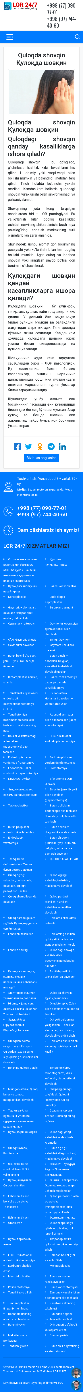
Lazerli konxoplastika (63, 586)
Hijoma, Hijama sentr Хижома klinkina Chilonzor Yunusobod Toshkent (20, 1009)
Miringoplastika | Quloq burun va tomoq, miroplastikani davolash (20, 1094)
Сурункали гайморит (22, 623)
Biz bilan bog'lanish (41, 458)
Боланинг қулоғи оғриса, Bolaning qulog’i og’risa (60, 1116)
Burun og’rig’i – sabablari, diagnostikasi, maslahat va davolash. (60, 1153)
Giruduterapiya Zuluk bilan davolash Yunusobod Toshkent (62, 1009)
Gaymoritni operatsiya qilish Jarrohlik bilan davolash (61, 629)
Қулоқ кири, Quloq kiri (22, 1132)
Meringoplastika (60, 1265)
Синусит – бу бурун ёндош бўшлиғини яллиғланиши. (60, 1169)
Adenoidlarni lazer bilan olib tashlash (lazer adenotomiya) (60, 720)
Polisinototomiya (19, 1287)
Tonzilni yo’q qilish (20, 1292)
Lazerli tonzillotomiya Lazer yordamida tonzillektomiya (61, 682)
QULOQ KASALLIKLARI (64, 859)
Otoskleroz (15, 1223)
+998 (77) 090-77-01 (62, 8)
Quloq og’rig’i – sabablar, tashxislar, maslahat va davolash (59, 880)
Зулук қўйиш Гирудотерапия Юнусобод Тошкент (16, 1025)
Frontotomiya (58, 768)
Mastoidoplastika (19, 1276)
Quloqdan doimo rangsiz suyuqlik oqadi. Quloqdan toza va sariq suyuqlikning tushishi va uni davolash (20, 1051)
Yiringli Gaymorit (60, 639)
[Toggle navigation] (10, 37)
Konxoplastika (17, 596)
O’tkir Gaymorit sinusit (22, 639)
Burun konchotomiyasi (64, 1287)
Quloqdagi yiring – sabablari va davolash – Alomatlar (60, 1137)
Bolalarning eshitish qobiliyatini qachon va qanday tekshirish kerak (60, 939)
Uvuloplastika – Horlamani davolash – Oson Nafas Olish (59, 698)
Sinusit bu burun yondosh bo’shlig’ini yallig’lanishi (16, 1169)
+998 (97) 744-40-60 (61, 21)
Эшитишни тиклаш (62, 1217)
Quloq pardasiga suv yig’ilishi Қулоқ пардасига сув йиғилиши (20, 923)
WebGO (58, 1382)
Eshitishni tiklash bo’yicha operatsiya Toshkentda (16, 1201)
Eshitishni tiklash (18, 1217)
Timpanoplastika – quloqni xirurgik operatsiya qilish (62, 1244)
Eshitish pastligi (18, 950)
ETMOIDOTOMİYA (19, 778)
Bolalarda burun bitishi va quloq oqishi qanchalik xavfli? (61, 1046)
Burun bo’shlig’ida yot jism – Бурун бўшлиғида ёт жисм (19, 661)
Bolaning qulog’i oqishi (23, 1067)
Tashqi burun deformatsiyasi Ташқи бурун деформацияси (17, 864)
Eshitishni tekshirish (20, 934)
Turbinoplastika (18, 805)
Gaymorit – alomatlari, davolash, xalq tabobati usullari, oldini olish (19, 613)
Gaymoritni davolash (21, 645)
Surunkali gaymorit (61, 607)
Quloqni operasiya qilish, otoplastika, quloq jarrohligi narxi (60, 1228)
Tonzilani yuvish (18, 1346)
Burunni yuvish (17, 1324)
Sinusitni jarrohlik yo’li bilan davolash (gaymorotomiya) (61, 795)
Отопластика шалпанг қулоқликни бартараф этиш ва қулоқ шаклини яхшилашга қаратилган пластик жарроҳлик (20, 570)
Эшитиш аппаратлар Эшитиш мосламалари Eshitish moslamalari (61, 1185)
